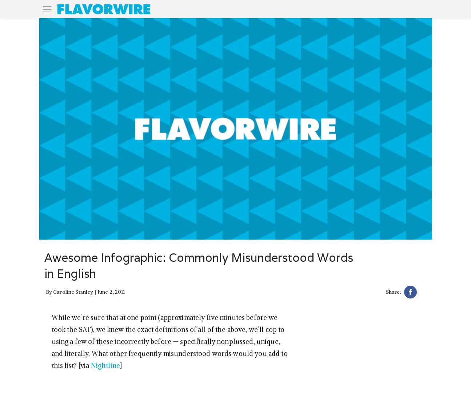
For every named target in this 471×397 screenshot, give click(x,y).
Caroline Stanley (73, 292)
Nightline (105, 365)
